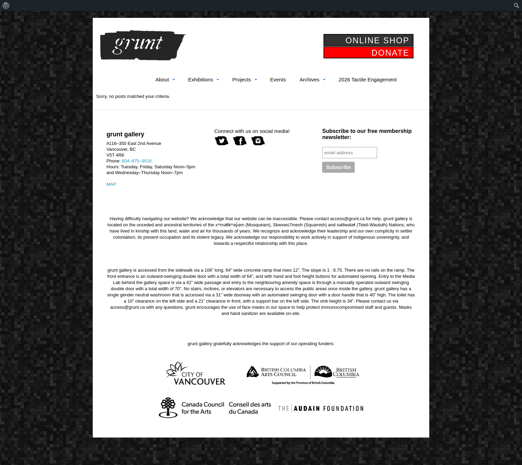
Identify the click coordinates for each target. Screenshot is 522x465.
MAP (111, 184)
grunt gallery (142, 45)
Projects (241, 79)
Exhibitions (200, 79)
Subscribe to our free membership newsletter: (367, 134)
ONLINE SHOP (377, 40)
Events (278, 79)
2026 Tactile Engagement (368, 79)
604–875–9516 (137, 160)
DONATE (390, 52)
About (162, 79)
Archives (309, 79)
